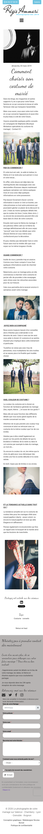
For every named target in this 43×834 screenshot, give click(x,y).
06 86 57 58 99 (10, 2)
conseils (25, 618)
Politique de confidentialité (21, 825)
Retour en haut (21, 628)
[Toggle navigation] (21, 20)
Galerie (37, 2)
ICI (20, 129)
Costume (17, 618)
